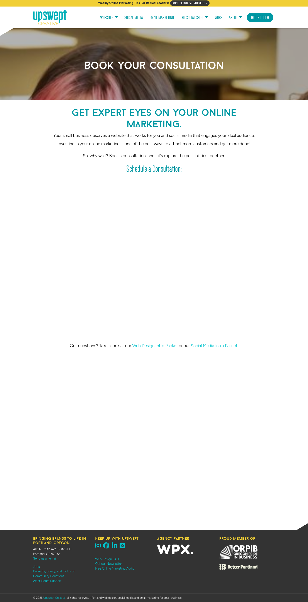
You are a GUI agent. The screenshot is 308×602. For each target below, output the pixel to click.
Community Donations (48, 576)
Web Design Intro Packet (155, 345)
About (233, 17)
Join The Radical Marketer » (189, 3)
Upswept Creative (54, 597)
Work (218, 17)
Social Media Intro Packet (214, 345)
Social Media (133, 17)
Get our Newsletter (108, 564)
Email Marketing (161, 17)
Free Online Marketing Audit (114, 568)
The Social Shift (192, 17)
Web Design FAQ (107, 559)
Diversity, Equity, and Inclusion (54, 571)
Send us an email (44, 558)
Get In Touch (260, 17)
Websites (106, 17)
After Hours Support (47, 581)
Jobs (36, 567)
